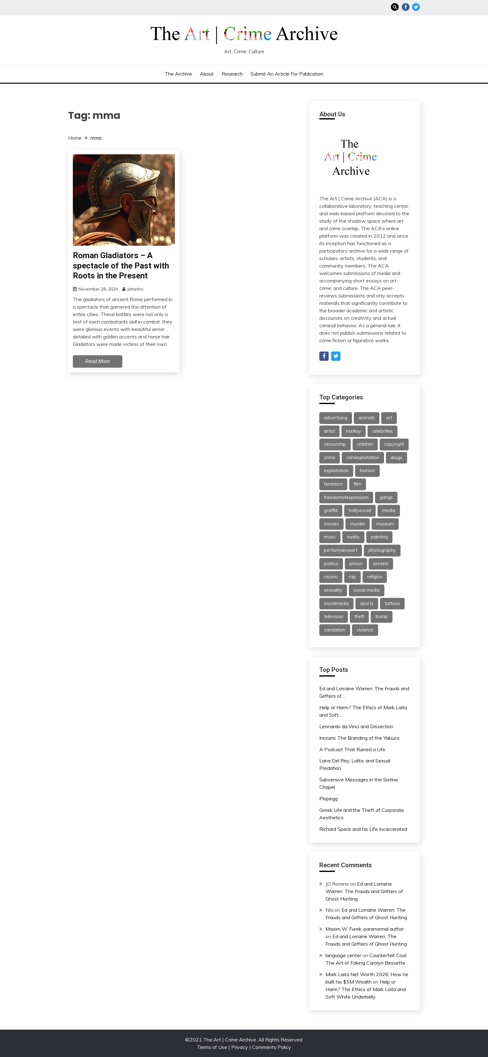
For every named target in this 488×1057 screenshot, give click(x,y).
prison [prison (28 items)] (356, 563)
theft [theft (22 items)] (359, 616)
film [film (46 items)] (357, 484)
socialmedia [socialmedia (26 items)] (336, 603)
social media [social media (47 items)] (367, 590)
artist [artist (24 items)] (329, 431)
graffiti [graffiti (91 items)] (331, 510)
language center (343, 955)
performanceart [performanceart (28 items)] (340, 550)
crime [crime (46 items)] (329, 457)
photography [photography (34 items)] (382, 550)
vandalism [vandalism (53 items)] (334, 630)
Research (232, 74)
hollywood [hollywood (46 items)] (360, 510)
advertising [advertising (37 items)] (335, 418)
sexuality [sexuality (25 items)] (333, 590)
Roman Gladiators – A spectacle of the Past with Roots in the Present (121, 265)
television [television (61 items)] (333, 616)
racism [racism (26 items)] (331, 577)
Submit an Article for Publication (287, 74)
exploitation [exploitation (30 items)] (336, 470)
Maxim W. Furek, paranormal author (365, 929)
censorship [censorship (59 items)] (335, 444)
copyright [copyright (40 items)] (394, 444)
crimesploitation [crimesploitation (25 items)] (362, 457)
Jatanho (135, 289)
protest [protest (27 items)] (380, 563)
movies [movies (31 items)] (331, 524)
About (207, 74)
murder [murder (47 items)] (357, 524)
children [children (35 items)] (365, 444)
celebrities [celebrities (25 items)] (382, 431)
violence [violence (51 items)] (365, 630)
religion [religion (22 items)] (374, 577)
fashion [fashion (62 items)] (367, 470)
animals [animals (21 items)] (367, 418)
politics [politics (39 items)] (331, 563)
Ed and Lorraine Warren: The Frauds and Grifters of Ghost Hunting (364, 891)
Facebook (406, 7)
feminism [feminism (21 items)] (333, 484)
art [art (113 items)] (389, 418)
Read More (97, 361)
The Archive (178, 74)
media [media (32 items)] (388, 510)
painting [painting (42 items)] (379, 537)
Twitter (416, 7)
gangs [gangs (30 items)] (386, 497)
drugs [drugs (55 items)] (396, 457)
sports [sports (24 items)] (366, 603)
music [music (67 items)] (330, 537)
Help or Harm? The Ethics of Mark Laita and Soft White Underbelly (366, 989)
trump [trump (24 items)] (381, 616)
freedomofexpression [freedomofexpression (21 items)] (346, 497)
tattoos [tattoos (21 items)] (392, 603)
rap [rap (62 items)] (352, 577)
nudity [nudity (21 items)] (353, 537)
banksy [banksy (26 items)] (353, 431)
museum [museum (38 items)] (385, 524)
